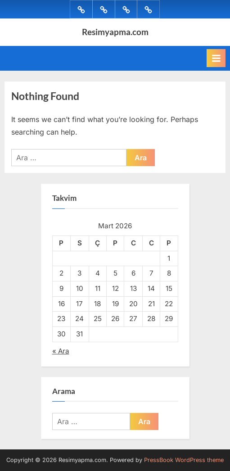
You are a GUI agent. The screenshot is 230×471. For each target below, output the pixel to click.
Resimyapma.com (115, 32)
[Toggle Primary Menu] (216, 58)
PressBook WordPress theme (184, 460)
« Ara (60, 351)
